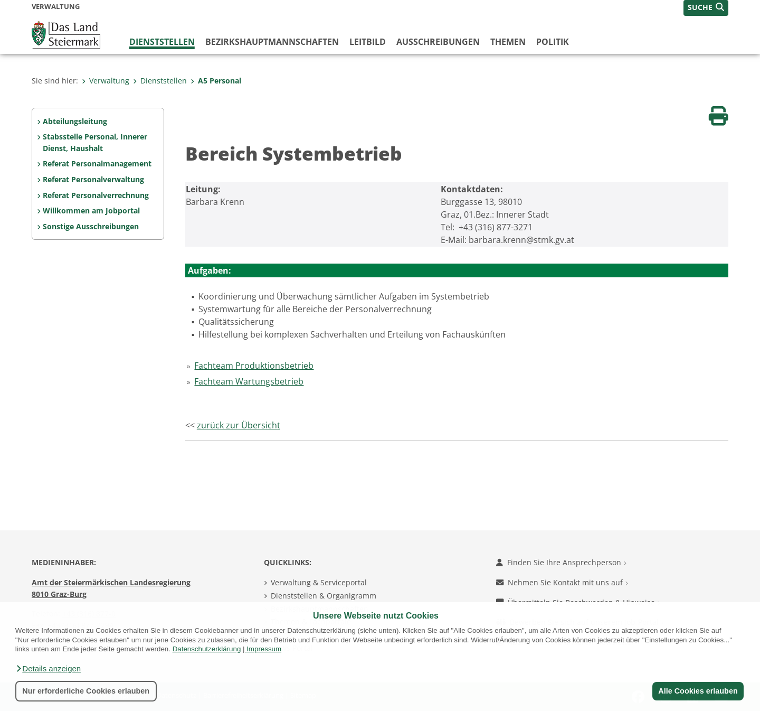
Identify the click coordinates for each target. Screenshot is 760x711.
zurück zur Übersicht (238, 425)
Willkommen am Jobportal (91, 210)
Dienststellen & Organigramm (323, 596)
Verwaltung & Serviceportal (319, 582)
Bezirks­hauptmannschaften (272, 42)
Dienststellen (162, 42)
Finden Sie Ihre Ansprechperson (561, 562)
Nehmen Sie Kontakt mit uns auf (562, 582)
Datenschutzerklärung (207, 649)
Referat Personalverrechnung (96, 195)
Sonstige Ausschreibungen (91, 226)
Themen (508, 42)
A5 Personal (216, 81)
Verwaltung (105, 81)
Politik (552, 42)
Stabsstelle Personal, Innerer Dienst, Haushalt (95, 142)
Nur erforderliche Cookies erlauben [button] (85, 691)
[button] (48, 669)
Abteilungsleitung (75, 121)
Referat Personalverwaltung (93, 179)
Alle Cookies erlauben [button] (697, 691)
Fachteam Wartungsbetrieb (248, 381)
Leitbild (367, 42)
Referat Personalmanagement (97, 163)
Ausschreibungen (438, 42)
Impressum (263, 649)
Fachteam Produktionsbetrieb (254, 365)
